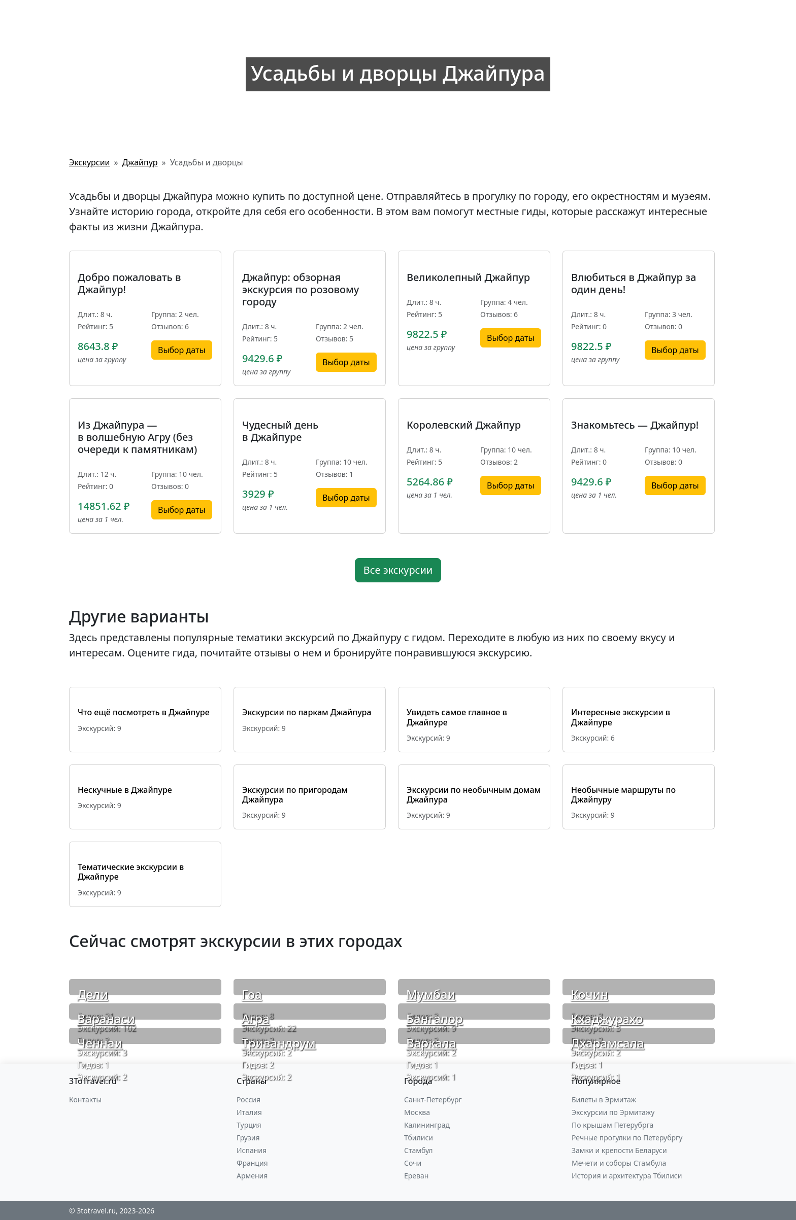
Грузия (248, 1137)
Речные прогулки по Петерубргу (627, 1137)
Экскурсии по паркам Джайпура (307, 712)
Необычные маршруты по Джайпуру (623, 794)
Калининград (427, 1125)
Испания (252, 1150)
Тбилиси (418, 1137)
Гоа (252, 994)
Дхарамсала (607, 1042)
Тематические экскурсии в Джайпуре (131, 871)
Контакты (85, 1099)
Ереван (416, 1175)
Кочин (589, 994)
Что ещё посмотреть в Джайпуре (144, 712)
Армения (252, 1175)
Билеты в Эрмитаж (604, 1099)
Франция (252, 1163)
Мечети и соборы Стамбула (619, 1163)
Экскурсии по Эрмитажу (613, 1112)
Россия (248, 1099)
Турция (249, 1125)
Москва (417, 1112)
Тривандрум (279, 1042)
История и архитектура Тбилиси (627, 1175)
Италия (249, 1112)
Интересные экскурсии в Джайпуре (620, 717)
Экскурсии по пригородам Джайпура (295, 794)
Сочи (412, 1163)
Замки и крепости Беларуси (619, 1150)
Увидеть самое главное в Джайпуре (457, 717)
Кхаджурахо (607, 1018)
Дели (92, 994)
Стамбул (418, 1150)
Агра (256, 1018)
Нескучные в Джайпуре (125, 789)
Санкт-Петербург (433, 1099)
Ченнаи (99, 1042)
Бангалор (434, 1018)
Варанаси (106, 1018)
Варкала (431, 1042)
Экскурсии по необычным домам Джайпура (474, 794)
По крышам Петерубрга (612, 1125)
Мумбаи (430, 994)
